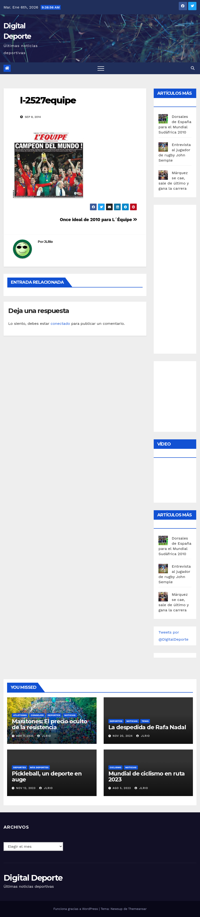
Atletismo (20, 715)
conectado (60, 323)
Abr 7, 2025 (25, 735)
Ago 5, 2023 (122, 788)
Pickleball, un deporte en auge (47, 776)
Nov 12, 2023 (26, 788)
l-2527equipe (48, 100)
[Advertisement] (179, 278)
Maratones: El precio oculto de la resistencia (49, 724)
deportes (54, 715)
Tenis (145, 721)
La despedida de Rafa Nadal (147, 727)
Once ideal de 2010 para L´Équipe (98, 219)
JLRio (48, 242)
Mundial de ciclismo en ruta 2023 (146, 776)
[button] (193, 68)
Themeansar (137, 909)
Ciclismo (115, 767)
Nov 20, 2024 (123, 735)
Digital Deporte (33, 878)
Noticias (69, 715)
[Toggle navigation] (100, 68)
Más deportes (39, 767)
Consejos (37, 715)
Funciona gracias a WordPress (76, 909)
